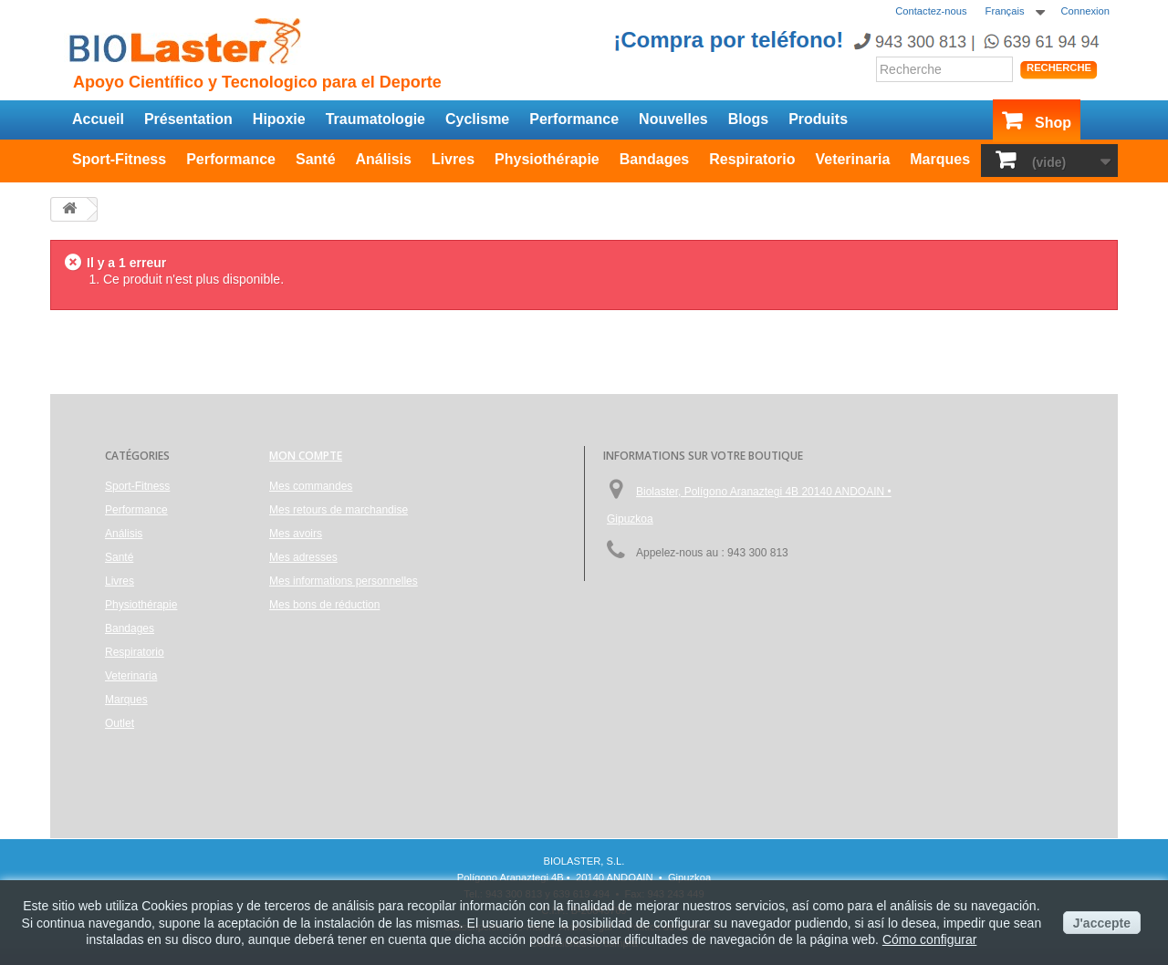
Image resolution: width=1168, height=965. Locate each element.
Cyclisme (477, 119)
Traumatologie (375, 119)
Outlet (119, 723)
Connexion (1086, 10)
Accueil (98, 119)
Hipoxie (279, 119)
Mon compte (305, 455)
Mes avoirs (295, 533)
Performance (574, 119)
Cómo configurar (929, 939)
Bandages (654, 159)
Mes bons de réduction (324, 604)
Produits (818, 119)
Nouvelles (673, 119)
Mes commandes (310, 486)
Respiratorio (752, 159)
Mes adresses (303, 557)
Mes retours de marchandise (338, 509)
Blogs (748, 119)
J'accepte (1102, 923)
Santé (316, 159)
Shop (1053, 122)
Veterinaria (852, 159)
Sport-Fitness (119, 159)
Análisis (384, 159)
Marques (940, 159)
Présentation (188, 119)
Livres (453, 159)
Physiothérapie (547, 159)
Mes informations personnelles (343, 581)
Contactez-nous (930, 10)
